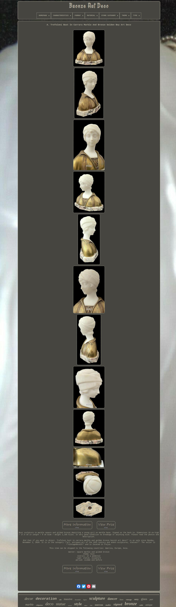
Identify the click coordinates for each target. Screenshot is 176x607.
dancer (112, 599)
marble (29, 604)
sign (91, 605)
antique (148, 604)
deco (49, 603)
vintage (129, 600)
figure (85, 600)
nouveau (99, 605)
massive (68, 599)
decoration (46, 599)
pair (151, 599)
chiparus (39, 605)
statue (60, 604)
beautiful (78, 600)
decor (29, 598)
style (78, 604)
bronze (131, 603)
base (121, 599)
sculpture (97, 598)
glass (144, 599)
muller (108, 605)
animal (70, 605)
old (60, 600)
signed (117, 604)
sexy (136, 599)
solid (141, 605)
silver (85, 605)
